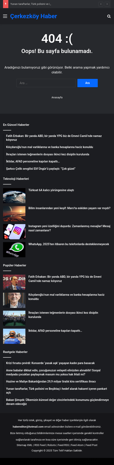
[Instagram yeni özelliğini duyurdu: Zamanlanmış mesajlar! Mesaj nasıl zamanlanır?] (14, 231)
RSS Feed (40, 445)
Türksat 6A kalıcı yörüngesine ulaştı (51, 190)
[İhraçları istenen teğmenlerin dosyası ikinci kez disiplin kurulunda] (14, 318)
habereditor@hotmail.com (28, 426)
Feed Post (91, 445)
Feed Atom (77, 445)
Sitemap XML (25, 445)
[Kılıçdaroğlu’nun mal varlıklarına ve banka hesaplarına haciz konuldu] (14, 300)
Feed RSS (63, 445)
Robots (52, 445)
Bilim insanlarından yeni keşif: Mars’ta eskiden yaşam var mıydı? (69, 208)
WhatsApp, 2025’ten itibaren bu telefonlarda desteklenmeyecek (68, 244)
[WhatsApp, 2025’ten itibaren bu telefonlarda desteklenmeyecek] (14, 249)
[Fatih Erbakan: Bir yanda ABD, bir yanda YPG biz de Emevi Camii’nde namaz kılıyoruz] (14, 282)
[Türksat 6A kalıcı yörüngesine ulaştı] (14, 195)
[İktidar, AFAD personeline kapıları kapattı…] (14, 336)
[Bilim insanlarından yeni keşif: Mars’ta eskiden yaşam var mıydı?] (14, 213)
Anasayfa (56, 97)
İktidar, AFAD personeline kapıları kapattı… (55, 330)
